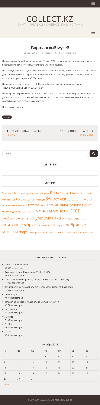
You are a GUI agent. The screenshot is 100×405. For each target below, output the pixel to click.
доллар (75, 200)
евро (80, 200)
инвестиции (23, 205)
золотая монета (9, 205)
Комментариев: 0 (67, 52)
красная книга (57, 205)
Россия (21, 199)
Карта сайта (10, 309)
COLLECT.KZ (50, 18)
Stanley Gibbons (12, 193)
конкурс (43, 205)
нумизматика (47, 218)
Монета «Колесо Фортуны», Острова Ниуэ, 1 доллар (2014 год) (36, 279)
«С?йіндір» (9, 316)
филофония (67, 232)
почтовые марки (19, 225)
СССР (29, 200)
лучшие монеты (81, 205)
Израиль (45, 193)
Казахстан (60, 192)
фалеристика (40, 232)
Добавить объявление (16, 264)
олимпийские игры (74, 218)
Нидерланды (86, 193)
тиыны (31, 232)
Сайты (7, 331)
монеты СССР (66, 211)
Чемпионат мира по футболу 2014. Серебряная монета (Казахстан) (38, 286)
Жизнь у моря (74, 133)
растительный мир (49, 225)
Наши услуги (10, 294)
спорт (23, 232)
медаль (23, 212)
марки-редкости (11, 211)
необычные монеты (17, 218)
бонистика (55, 199)
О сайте (8, 324)
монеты (7, 117)
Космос (76, 193)
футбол (75, 232)
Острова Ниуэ (8, 200)
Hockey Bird (26, 133)
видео (69, 200)
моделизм (31, 212)
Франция (40, 200)
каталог (33, 205)
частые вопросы (86, 232)
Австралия (27, 193)
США (33, 200)
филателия (54, 232)
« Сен (6, 384)
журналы (89, 199)
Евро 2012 (38, 193)
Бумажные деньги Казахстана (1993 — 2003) (27, 272)
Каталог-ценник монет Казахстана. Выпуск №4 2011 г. (31, 301)
